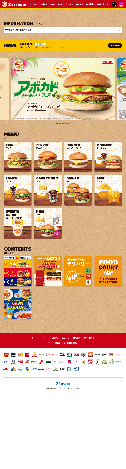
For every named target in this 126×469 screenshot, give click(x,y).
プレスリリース (56, 4)
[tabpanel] (63, 162)
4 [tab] (66, 197)
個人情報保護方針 (71, 416)
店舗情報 (43, 4)
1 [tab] (57, 197)
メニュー (33, 4)
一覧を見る (115, 118)
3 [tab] (63, 197)
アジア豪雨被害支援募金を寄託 (19, 102)
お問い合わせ (102, 4)
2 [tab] (60, 197)
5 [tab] (69, 197)
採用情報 (90, 4)
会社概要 (79, 4)
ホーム (33, 411)
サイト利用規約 (53, 416)
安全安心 (69, 4)
